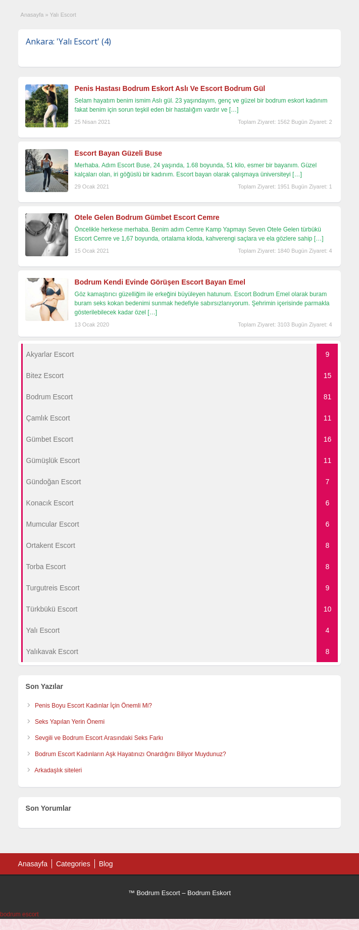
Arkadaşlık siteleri (58, 770)
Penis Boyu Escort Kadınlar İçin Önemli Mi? (93, 705)
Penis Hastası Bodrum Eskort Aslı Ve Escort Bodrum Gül (170, 88)
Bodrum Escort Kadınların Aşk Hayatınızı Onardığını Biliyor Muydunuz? (130, 754)
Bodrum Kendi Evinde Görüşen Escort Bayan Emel (160, 282)
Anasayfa (32, 15)
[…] (234, 109)
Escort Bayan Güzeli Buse (119, 153)
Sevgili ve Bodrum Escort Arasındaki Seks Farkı (99, 737)
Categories (73, 864)
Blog (106, 864)
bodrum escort (19, 914)
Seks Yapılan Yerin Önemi (70, 721)
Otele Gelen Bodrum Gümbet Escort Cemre (147, 217)
